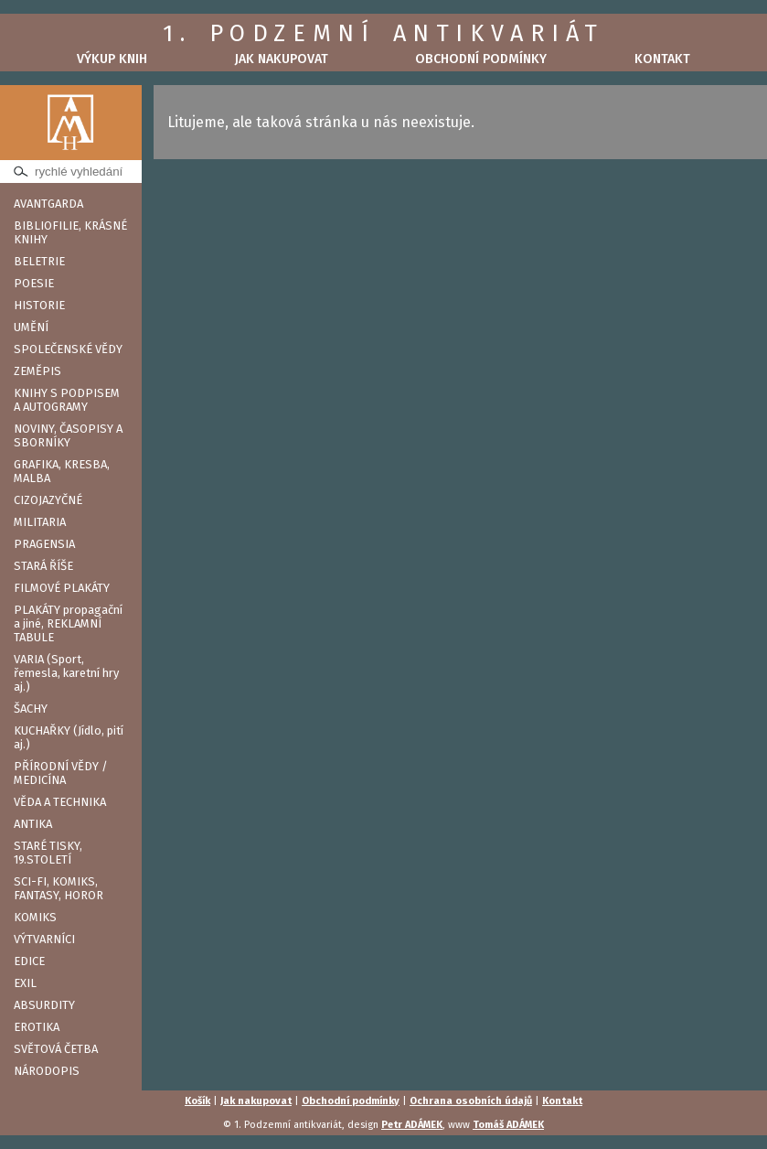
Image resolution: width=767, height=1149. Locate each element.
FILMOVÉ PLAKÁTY (62, 588)
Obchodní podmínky (481, 59)
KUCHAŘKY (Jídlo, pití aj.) (68, 737)
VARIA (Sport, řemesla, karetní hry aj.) (66, 672)
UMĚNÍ (31, 327)
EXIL (25, 983)
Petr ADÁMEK (411, 1125)
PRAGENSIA (44, 544)
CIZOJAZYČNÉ (48, 500)
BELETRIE (39, 261)
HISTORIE (39, 305)
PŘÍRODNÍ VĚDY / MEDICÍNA (61, 773)
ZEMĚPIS (37, 371)
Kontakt (662, 59)
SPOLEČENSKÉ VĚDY (68, 349)
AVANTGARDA (48, 203)
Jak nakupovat (281, 59)
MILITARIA (40, 522)
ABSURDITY (44, 1005)
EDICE (29, 961)
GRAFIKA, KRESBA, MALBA (62, 471)
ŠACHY (31, 708)
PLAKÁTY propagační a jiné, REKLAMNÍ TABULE (68, 623)
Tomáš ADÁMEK (508, 1125)
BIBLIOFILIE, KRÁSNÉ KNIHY (70, 232)
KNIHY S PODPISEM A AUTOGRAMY (67, 399)
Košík (197, 1101)
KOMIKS (35, 917)
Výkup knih (112, 59)
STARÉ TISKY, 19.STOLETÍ (48, 852)
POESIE (34, 283)
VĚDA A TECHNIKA (60, 802)
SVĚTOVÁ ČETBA (56, 1049)
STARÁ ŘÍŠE (43, 566)
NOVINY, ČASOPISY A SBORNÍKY (68, 435)
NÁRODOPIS (47, 1071)
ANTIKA (33, 824)
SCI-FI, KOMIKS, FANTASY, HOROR (58, 888)
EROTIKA (36, 1027)
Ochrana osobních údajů (471, 1101)
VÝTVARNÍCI (44, 939)
